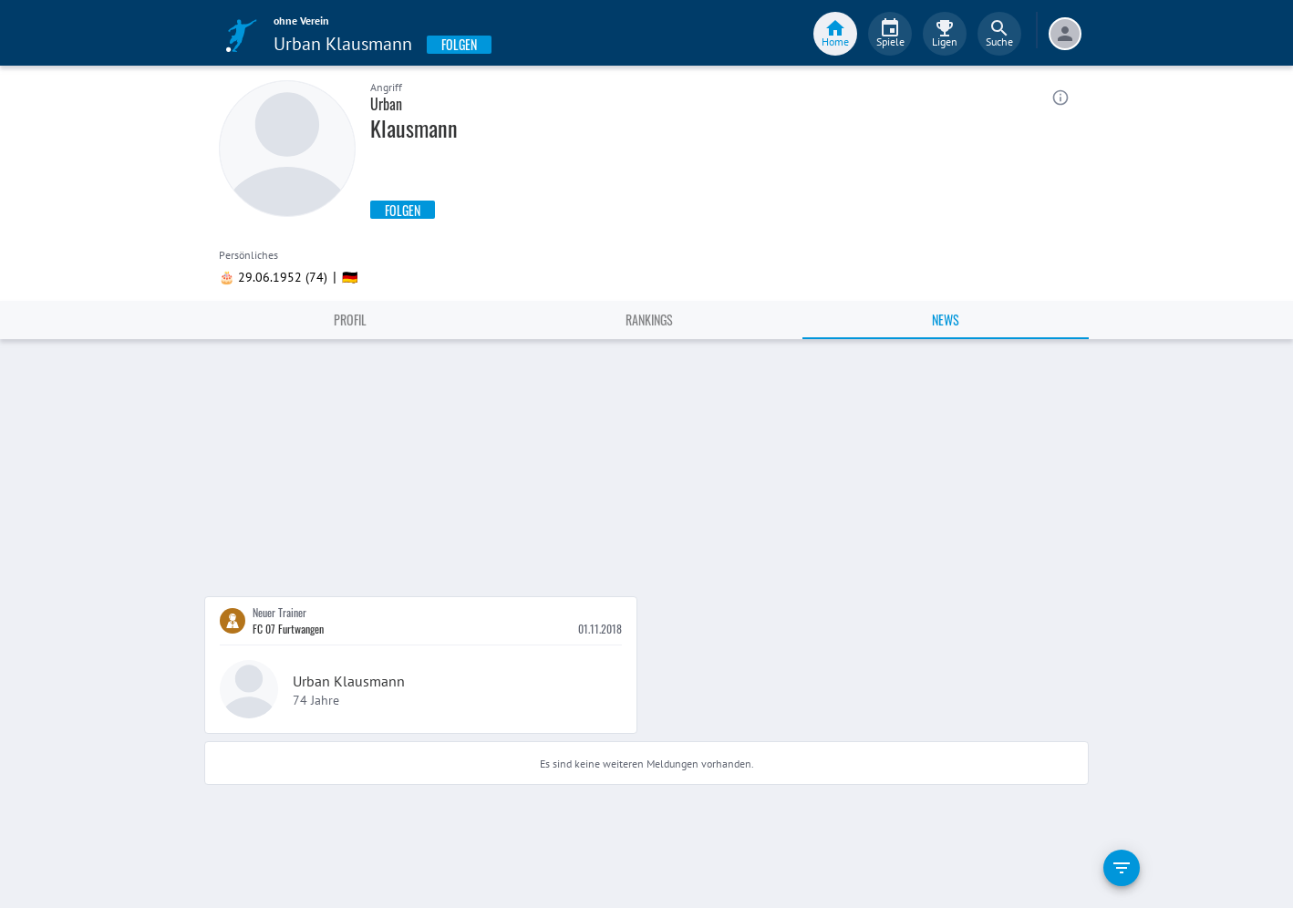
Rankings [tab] (649, 319)
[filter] (1121, 868)
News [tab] (945, 319)
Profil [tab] (350, 319)
